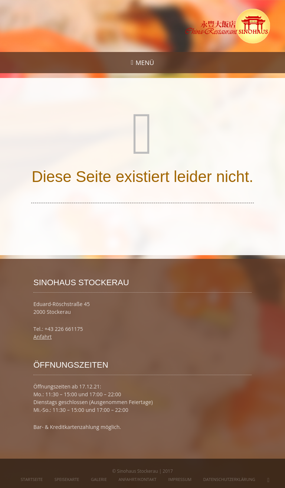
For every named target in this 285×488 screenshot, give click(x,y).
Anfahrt (42, 336)
